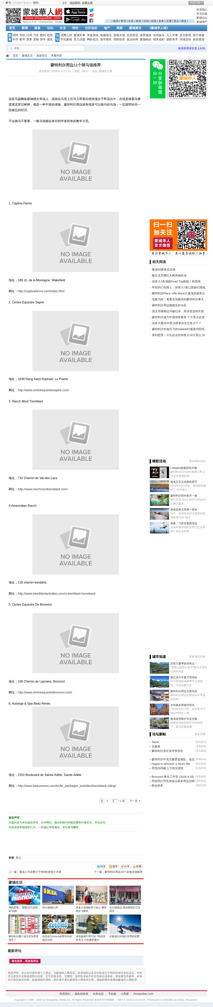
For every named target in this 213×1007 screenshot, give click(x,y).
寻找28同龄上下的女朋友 (168, 768)
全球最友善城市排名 (182, 705)
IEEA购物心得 (50, 907)
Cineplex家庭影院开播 (183, 467)
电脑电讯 (106, 35)
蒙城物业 (145, 39)
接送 (184, 20)
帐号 (8, 2)
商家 (119, 28)
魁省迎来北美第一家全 (183, 509)
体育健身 (145, 35)
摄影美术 (172, 39)
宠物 (36, 39)
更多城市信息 (197, 656)
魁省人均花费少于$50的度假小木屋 (40, 871)
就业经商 (132, 39)
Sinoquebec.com (143, 993)
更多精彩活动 (197, 461)
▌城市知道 (158, 657)
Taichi (155, 742)
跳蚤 (37, 28)
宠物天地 (119, 35)
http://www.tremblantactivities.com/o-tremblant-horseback (57, 593)
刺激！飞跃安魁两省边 (183, 523)
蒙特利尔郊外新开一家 (183, 495)
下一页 (134, 800)
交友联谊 (132, 35)
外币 (15, 39)
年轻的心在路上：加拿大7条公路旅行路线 (178, 287)
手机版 (112, 993)
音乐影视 (185, 35)
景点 (176, 20)
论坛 (50, 28)
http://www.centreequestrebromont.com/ (45, 692)
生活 (63, 28)
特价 (75, 28)
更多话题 (200, 734)
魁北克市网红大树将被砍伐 (169, 275)
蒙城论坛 (201, 17)
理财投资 (119, 39)
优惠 (153, 20)
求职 (22, 35)
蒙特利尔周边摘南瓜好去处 (169, 305)
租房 (116, 20)
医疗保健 (198, 35)
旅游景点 (41, 55)
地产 (107, 28)
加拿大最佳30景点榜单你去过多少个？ (176, 323)
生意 (131, 20)
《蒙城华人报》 (158, 28)
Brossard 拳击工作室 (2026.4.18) (173, 776)
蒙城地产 (201, 21)
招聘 (15, 35)
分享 (127, 866)
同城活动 (185, 39)
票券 (29, 39)
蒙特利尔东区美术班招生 (167, 750)
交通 (169, 20)
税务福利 (159, 39)
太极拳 (156, 746)
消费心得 (66, 35)
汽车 (36, 35)
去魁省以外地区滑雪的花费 (124, 936)
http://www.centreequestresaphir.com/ (43, 390)
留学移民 (106, 39)
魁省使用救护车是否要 (183, 718)
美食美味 (92, 35)
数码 (43, 35)
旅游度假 (198, 39)
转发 (103, 866)
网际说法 (92, 39)
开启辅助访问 (206, 2)
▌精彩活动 (158, 461)
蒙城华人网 (7, 55)
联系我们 (201, 9)
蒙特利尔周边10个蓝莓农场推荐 (124, 871)
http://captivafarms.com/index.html (41, 291)
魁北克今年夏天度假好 (183, 677)
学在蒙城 (66, 39)
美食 (161, 20)
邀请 (115, 866)
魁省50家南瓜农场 (163, 269)
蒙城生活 (27, 55)
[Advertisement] (150, 13)
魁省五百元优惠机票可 (183, 481)
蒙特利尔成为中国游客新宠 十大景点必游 (178, 317)
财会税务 (157, 785)
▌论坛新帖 (158, 734)
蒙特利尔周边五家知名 (183, 691)
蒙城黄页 (135, 28)
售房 (123, 20)
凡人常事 (172, 35)
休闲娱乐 (159, 35)
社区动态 (91, 28)
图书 (22, 39)
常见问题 (201, 13)
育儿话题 (79, 39)
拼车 (43, 39)
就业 (138, 20)
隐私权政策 (81, 993)
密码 (35, 2)
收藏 (138, 866)
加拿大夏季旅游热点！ (183, 663)
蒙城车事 (79, 35)
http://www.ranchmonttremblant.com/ (43, 489)
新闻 (25, 28)
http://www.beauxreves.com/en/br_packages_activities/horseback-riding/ (67, 785)
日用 (29, 35)
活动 (146, 20)
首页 (12, 28)
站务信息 (98, 993)
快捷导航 (195, 2)
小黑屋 (125, 993)
